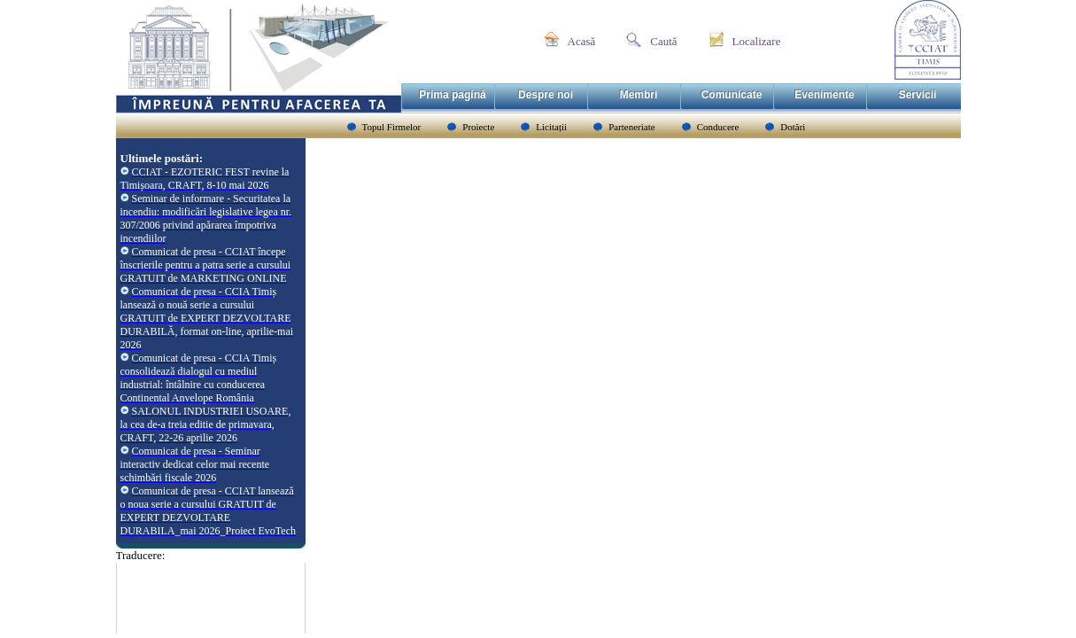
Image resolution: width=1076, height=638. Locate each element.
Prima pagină (452, 95)
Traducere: (141, 555)
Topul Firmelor (392, 126)
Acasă (582, 41)
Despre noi (545, 95)
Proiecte (478, 126)
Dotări (792, 126)
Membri (639, 95)
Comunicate (731, 95)
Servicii (918, 95)
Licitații (551, 126)
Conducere (718, 126)
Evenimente (824, 95)
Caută (663, 41)
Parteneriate (631, 126)
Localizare (756, 41)
